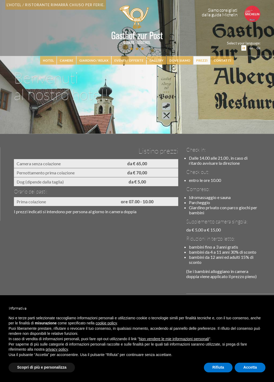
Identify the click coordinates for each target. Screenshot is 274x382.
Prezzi (202, 60)
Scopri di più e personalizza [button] (41, 367)
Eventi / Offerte (128, 60)
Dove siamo (179, 60)
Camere (66, 60)
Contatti (222, 60)
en (251, 48)
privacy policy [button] (57, 349)
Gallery (156, 60)
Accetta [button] (250, 367)
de (258, 48)
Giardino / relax (93, 60)
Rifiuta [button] (218, 367)
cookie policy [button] (106, 323)
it (243, 48)
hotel (48, 60)
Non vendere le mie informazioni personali (174, 339)
